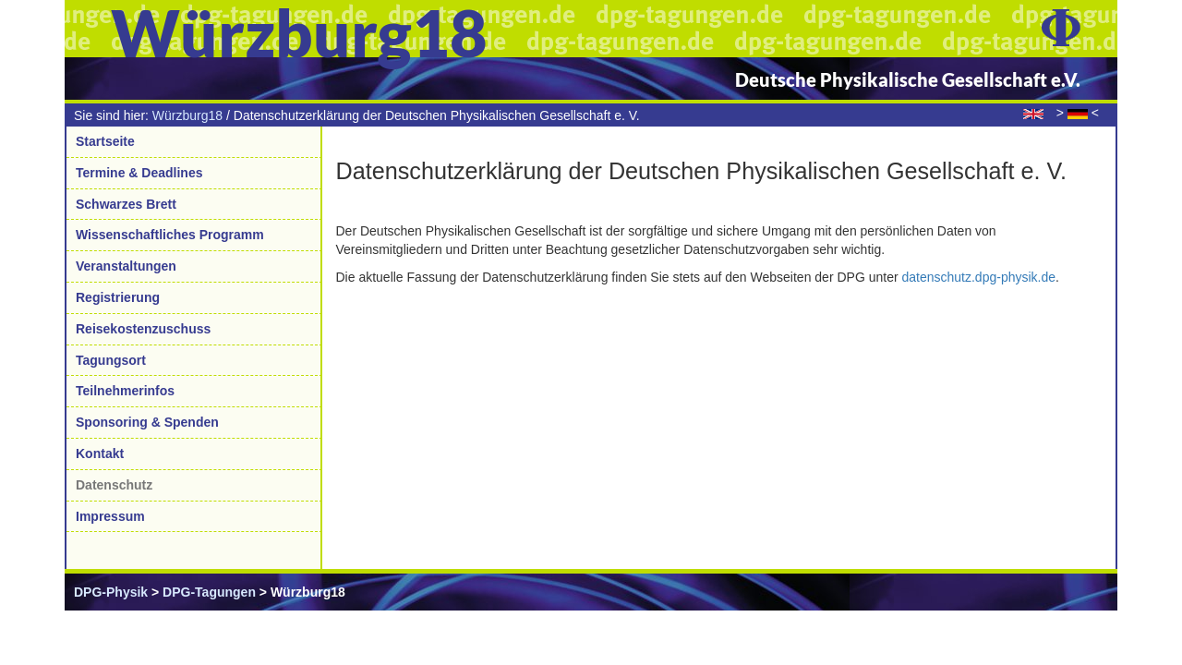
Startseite (105, 141)
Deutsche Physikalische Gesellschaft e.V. (907, 79)
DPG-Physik (111, 592)
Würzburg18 (187, 115)
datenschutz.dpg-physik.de (978, 277)
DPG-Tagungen (209, 592)
